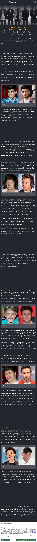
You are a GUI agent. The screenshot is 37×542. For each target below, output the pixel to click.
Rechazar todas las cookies (21, 540)
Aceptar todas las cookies (31, 540)
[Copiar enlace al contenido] (35, 46)
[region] (18, 532)
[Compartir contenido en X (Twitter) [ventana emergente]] (28, 46)
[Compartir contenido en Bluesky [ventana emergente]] (30, 46)
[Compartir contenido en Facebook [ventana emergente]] (26, 46)
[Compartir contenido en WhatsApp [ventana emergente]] (33, 46)
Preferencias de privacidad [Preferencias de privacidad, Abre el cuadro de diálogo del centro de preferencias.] (5, 540)
